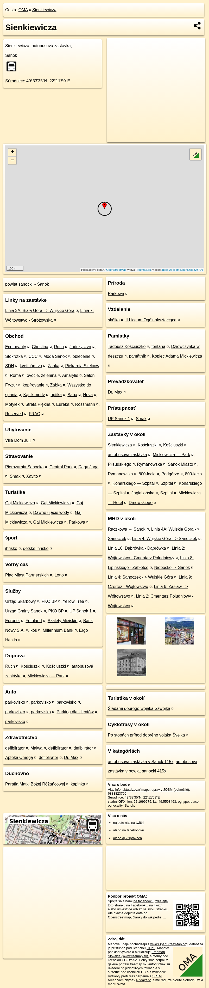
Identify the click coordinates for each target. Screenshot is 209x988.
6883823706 (117, 793)
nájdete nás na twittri (128, 823)
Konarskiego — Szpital (133, 483)
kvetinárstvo (31, 366)
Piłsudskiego (119, 464)
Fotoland (34, 620)
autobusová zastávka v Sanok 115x (141, 761)
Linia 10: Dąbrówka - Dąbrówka (137, 548)
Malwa (36, 748)
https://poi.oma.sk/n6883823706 (182, 269)
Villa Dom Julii (18, 440)
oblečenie (82, 356)
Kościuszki (31, 666)
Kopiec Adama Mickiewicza (177, 356)
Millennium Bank (58, 630)
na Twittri (155, 905)
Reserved (14, 414)
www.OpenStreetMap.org (168, 944)
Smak (15, 476)
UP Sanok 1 (80, 611)
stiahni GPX (117, 801)
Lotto (59, 575)
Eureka (62, 404)
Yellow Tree (73, 601)
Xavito (32, 476)
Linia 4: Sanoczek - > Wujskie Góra (140, 577)
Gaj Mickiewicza (20, 503)
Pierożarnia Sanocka (24, 467)
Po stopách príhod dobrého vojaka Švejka (146, 735)
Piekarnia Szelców (82, 366)
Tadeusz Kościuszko (127, 346)
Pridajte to (143, 980)
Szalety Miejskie (63, 620)
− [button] (12, 160)
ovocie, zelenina (42, 375)
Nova (88, 394)
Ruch (59, 347)
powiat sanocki (19, 284)
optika (56, 394)
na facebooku (144, 901)
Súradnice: (15, 81)
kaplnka (78, 784)
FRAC (34, 414)
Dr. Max (71, 757)
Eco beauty (15, 347)
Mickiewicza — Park (46, 676)
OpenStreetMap (116, 269)
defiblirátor (15, 748)
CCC (33, 356)
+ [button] (12, 152)
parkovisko (15, 702)
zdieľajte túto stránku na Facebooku (138, 903)
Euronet (12, 620)
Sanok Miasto (180, 464)
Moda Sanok (55, 356)
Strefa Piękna (37, 404)
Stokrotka (14, 356)
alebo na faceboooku (128, 830)
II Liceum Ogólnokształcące (150, 320)
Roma (15, 375)
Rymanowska (149, 464)
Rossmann (85, 404)
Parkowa (77, 522)
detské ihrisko (35, 548)
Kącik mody (34, 394)
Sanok (43, 284)
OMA (23, 10)
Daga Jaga (88, 467)
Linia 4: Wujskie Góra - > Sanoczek (164, 538)
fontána (158, 346)
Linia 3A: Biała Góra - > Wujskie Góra (39, 310)
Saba (72, 394)
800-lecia (147, 474)
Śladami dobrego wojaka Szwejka (139, 708)
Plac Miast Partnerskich (27, 575)
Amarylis (70, 375)
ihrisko (11, 548)
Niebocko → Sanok (172, 567)
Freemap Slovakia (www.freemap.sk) (136, 954)
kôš (33, 630)
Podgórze (170, 474)
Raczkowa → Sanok (126, 529)
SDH (9, 366)
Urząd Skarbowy (20, 601)
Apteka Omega (19, 757)
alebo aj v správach (127, 838)
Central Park (61, 467)
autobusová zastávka (127, 454)
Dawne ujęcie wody (51, 512)
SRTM (157, 976)
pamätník (137, 356)
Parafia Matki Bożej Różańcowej (35, 784)
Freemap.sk (143, 269)
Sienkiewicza (44, 10)
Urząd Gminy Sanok (23, 611)
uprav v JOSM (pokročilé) (170, 789)
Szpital (166, 483)
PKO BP (49, 601)
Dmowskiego (141, 502)
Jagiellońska (142, 493)
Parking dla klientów (74, 712)
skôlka (114, 320)
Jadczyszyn (80, 347)
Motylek (12, 404)
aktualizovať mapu (136, 789)
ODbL (151, 948)
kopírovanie (34, 385)
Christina (40, 347)
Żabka (53, 366)
